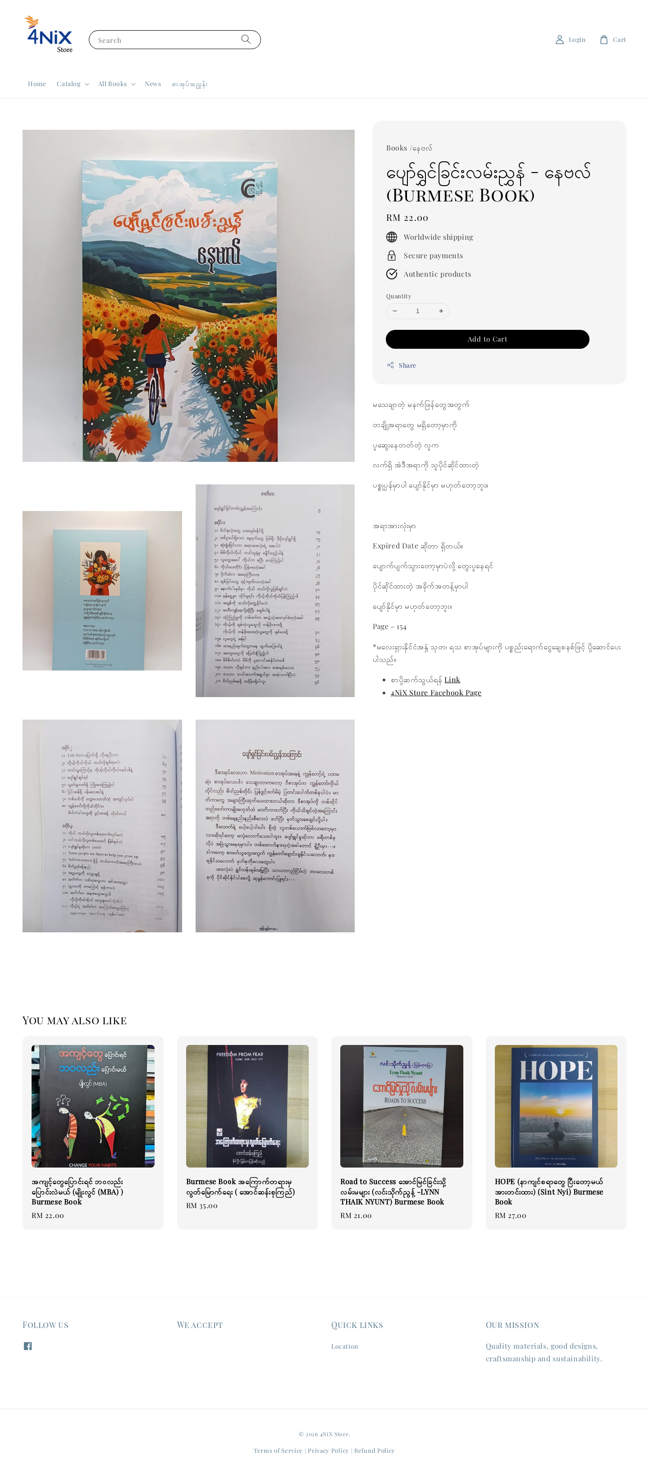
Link (452, 679)
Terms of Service (278, 1450)
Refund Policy (374, 1450)
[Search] (246, 39)
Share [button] (401, 365)
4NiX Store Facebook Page (436, 692)
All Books (112, 84)
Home (37, 83)
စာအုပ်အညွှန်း (190, 83)
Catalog (68, 84)
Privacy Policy (328, 1450)
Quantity (398, 296)
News (153, 83)
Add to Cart (487, 338)
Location (344, 1346)
